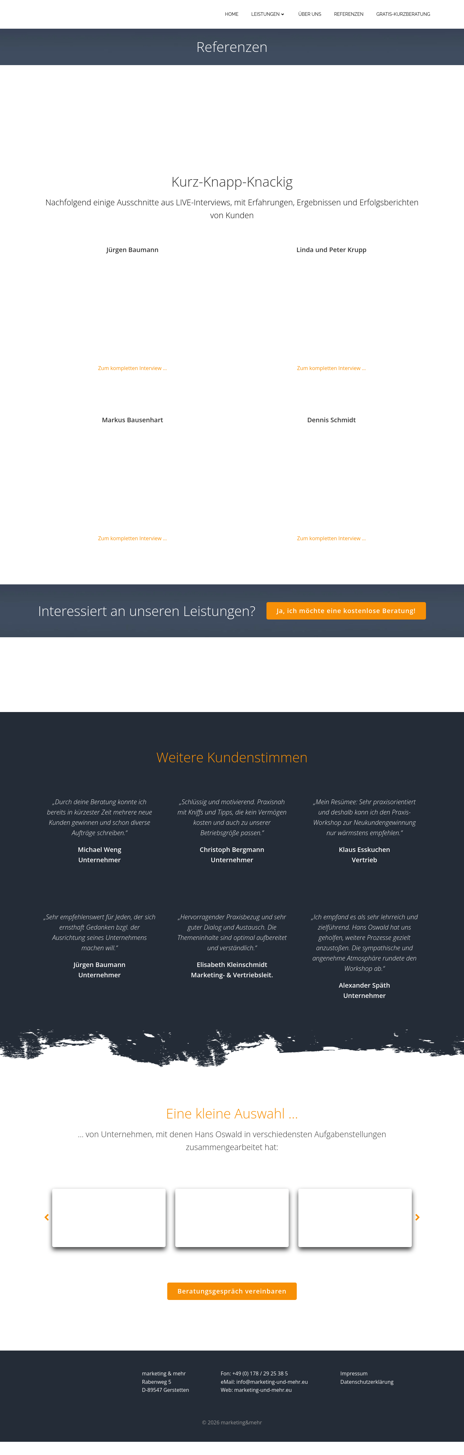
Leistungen (269, 14)
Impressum (354, 1386)
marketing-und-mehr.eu (263, 1403)
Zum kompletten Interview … (132, 370)
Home (232, 14)
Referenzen (349, 14)
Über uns (310, 14)
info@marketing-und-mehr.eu (272, 1394)
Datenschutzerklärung (367, 1394)
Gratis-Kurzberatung (403, 14)
